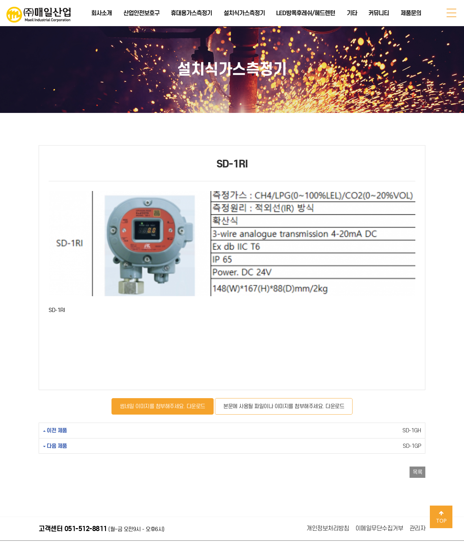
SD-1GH (232, 381)
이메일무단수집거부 (379, 478)
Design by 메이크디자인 (171, 527)
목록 (417, 422)
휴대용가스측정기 (191, 13)
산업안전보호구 (141, 13)
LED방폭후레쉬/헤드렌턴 (305, 13)
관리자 (418, 478)
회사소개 (101, 13)
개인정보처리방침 (327, 478)
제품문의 (411, 13)
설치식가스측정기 (244, 13)
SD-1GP (232, 396)
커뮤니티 (378, 13)
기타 (352, 13)
